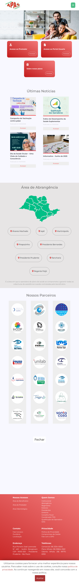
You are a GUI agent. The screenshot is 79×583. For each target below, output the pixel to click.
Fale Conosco (18, 532)
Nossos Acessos (20, 497)
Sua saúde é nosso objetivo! (39, 24)
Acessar (32, 54)
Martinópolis (62, 231)
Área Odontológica (20, 509)
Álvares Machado (19, 231)
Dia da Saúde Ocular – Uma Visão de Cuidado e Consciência (22, 156)
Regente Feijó (39, 271)
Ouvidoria (16, 534)
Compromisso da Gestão (51, 534)
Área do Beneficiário (20, 501)
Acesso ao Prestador (18, 49)
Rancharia (55, 258)
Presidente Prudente (28, 258)
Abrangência (46, 503)
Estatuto (45, 508)
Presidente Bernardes (51, 244)
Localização (17, 537)
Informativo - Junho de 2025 (55, 156)
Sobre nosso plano (34, 69)
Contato (16, 528)
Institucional (46, 501)
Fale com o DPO (48, 537)
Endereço (17, 543)
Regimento (46, 506)
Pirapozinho (23, 244)
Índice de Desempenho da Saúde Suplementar (54, 120)
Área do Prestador (20, 505)
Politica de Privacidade (50, 532)
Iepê (42, 231)
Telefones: (46, 543)
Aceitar (40, 578)
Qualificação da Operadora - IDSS (52, 521)
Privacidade (47, 528)
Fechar (39, 439)
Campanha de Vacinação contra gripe (20, 119)
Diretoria (45, 512)
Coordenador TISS (48, 517)
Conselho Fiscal (47, 515)
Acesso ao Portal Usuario (54, 49)
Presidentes (46, 510)
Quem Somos (48, 497)
